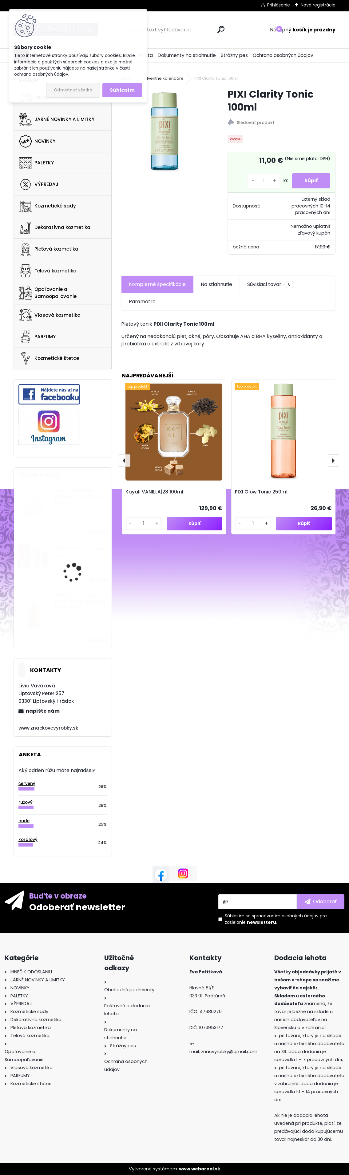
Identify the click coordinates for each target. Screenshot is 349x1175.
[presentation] (124, 460)
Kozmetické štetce (49, 358)
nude (24, 821)
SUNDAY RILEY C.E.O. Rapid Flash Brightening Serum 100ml (79, 601)
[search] (220, 29)
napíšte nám (43, 710)
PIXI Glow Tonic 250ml (261, 492)
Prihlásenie (278, 5)
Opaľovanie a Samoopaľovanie (48, 293)
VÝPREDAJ (38, 184)
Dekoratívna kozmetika (54, 227)
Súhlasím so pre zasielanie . (276, 919)
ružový (25, 802)
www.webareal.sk (199, 1169)
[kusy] (264, 180)
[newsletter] (320, 902)
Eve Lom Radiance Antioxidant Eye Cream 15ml (78, 497)
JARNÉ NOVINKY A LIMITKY (56, 119)
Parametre (142, 301)
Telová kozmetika (48, 270)
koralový (28, 840)
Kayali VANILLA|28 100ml (154, 492)
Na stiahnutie (216, 284)
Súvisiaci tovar (270, 284)
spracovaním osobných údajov (285, 916)
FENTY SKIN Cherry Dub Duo (78, 552)
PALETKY (36, 162)
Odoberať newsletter (77, 907)
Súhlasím (122, 90)
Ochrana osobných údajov (283, 55)
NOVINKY (37, 141)
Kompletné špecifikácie (157, 284)
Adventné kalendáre (163, 78)
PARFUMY (37, 336)
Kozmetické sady (47, 205)
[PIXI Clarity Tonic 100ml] (164, 131)
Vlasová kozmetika (50, 315)
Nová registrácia (318, 5)
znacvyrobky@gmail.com (229, 1051)
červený (26, 784)
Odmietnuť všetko (73, 90)
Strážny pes (234, 55)
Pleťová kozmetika (48, 249)
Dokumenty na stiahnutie (187, 55)
